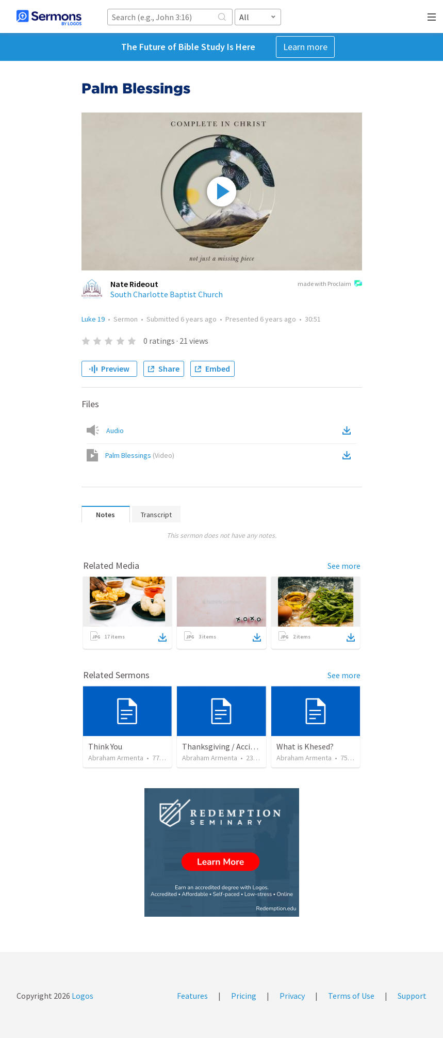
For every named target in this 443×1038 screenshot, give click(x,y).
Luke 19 (93, 319)
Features (192, 996)
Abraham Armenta (115, 757)
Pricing (243, 996)
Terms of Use (351, 996)
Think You (105, 746)
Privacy (292, 996)
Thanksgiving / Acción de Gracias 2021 (248, 746)
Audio (115, 430)
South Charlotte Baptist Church (166, 294)
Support (412, 996)
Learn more (305, 47)
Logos (81, 996)
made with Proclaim (330, 284)
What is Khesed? (305, 746)
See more (343, 566)
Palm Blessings (139, 455)
